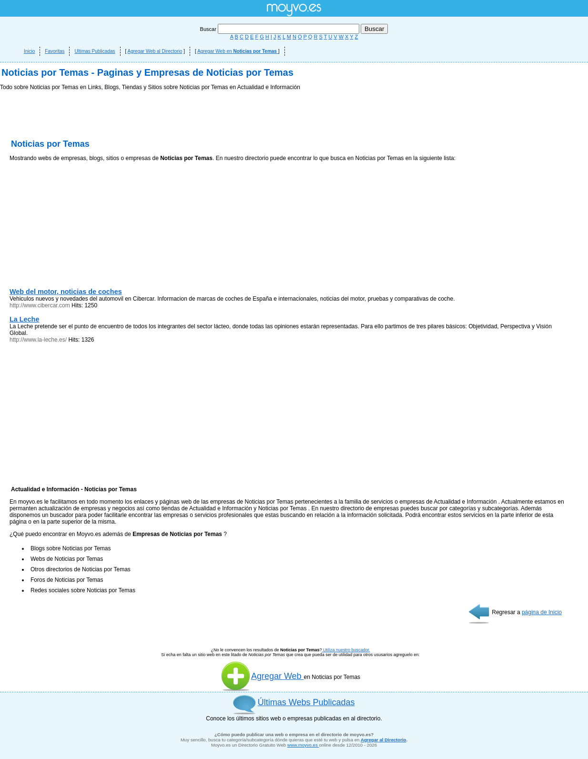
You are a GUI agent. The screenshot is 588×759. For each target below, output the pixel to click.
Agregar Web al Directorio (155, 51)
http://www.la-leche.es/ (38, 339)
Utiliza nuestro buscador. (346, 650)
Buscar (280, 29)
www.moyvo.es (303, 745)
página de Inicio (542, 612)
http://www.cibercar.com (40, 305)
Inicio (29, 51)
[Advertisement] (81, 226)
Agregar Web (262, 676)
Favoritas (54, 51)
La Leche (24, 319)
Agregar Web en (237, 51)
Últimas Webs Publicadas (306, 702)
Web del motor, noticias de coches (66, 291)
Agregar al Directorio (383, 739)
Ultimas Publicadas (94, 51)
